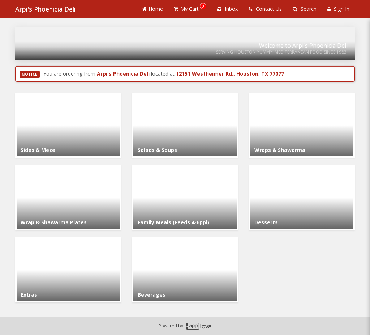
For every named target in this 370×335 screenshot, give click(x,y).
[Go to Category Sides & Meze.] (68, 125)
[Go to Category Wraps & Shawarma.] (302, 125)
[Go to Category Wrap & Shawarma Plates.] (68, 197)
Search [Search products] (305, 8)
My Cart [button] (190, 7)
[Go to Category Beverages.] (185, 269)
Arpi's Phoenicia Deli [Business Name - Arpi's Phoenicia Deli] (45, 9)
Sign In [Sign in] (338, 8)
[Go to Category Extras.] (68, 269)
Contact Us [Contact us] (265, 8)
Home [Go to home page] (152, 8)
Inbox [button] (227, 8)
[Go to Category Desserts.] (302, 197)
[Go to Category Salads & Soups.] (185, 125)
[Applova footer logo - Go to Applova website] (198, 326)
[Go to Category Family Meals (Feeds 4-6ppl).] (185, 197)
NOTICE (29, 74)
